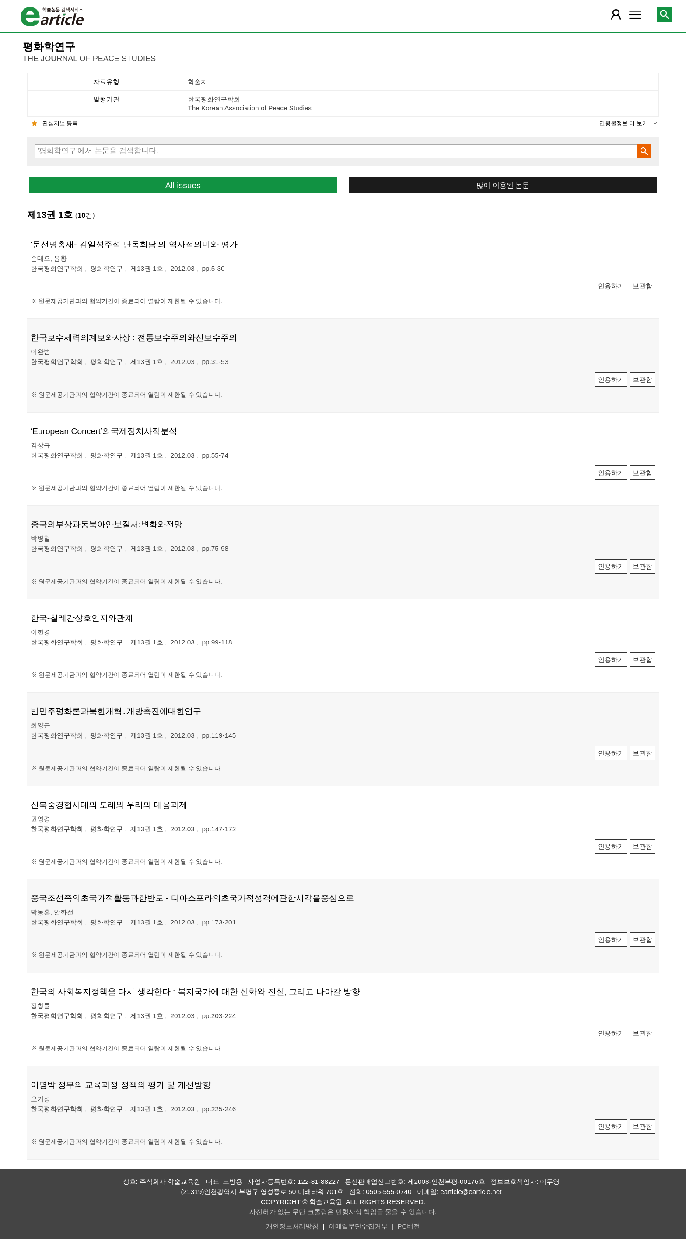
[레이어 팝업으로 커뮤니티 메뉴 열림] (635, 14)
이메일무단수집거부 (358, 1226)
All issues (183, 185)
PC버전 (408, 1226)
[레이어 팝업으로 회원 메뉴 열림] (615, 14)
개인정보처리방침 (292, 1226)
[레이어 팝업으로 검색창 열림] (664, 14)
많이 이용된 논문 (502, 185)
